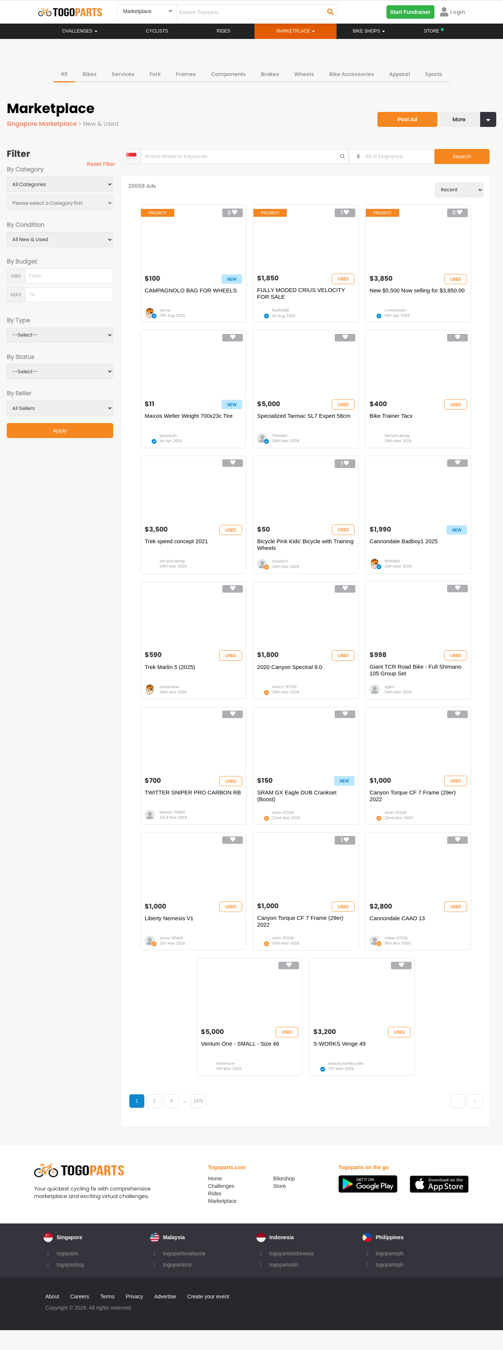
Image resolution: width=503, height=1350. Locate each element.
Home (215, 1198)
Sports (433, 73)
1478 (205, 1120)
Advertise (165, 1316)
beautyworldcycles (348, 1083)
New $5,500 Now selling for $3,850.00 (419, 294)
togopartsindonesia (291, 1273)
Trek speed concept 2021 (178, 550)
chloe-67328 (398, 955)
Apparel (399, 73)
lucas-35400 (173, 955)
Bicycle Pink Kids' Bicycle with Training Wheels (307, 553)
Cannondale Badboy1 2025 (406, 550)
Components (228, 73)
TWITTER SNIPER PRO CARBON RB (195, 806)
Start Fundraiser (410, 12)
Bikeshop (284, 1198)
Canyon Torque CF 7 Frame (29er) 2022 (415, 809)
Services (123, 73)
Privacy (134, 1316)
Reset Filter (106, 164)
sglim (392, 698)
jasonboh (170, 442)
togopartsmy (177, 1284)
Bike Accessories (351, 73)
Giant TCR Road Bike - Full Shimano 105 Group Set (418, 681)
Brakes (270, 73)
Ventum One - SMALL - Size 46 (242, 1062)
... (191, 1120)
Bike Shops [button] (369, 31)
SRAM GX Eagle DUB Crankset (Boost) (299, 809)
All (64, 72)
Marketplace (222, 1221)
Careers (79, 1316)
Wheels (304, 73)
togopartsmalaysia (184, 1273)
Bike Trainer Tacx (393, 422)
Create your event (208, 1316)
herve (167, 314)
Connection (397, 314)
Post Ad (403, 115)
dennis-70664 (174, 826)
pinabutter (172, 698)
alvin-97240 (285, 826)
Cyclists (157, 31)
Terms (107, 1316)
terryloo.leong (399, 442)
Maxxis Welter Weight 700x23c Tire (191, 422)
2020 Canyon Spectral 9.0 (291, 678)
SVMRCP (282, 570)
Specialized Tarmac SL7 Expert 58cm (306, 422)
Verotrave (227, 1083)
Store (279, 1206)
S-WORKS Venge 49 (342, 1062)
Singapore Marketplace (43, 122)
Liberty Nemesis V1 (171, 934)
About (52, 1316)
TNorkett (282, 442)
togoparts (67, 1273)
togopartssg (70, 1284)
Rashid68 (282, 314)
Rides (224, 31)
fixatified (394, 570)
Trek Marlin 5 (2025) (172, 678)
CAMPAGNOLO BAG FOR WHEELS (193, 294)
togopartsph (389, 1273)
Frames (186, 73)
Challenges (79, 31)
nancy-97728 (286, 698)
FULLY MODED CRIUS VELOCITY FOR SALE (303, 297)
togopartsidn (283, 1284)
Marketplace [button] (296, 31)
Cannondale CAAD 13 (399, 934)
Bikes (89, 73)
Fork (155, 73)
